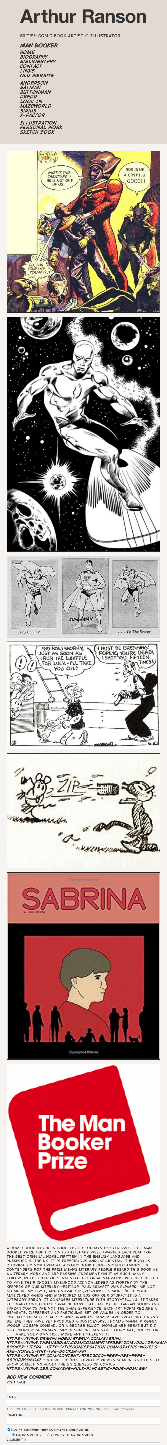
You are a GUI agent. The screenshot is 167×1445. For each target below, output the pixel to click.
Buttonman (35, 92)
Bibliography (38, 61)
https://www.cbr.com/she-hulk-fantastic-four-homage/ (77, 1368)
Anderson (34, 83)
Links (27, 71)
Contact (31, 66)
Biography (34, 57)
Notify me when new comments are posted (48, 1429)
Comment (15, 1439)
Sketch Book (37, 132)
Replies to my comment (70, 1435)
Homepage (16, 1414)
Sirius (28, 111)
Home (27, 52)
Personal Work (41, 127)
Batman (30, 87)
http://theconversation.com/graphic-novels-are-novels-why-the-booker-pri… (83, 1349)
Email (11, 1397)
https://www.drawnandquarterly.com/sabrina (64, 1338)
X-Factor (32, 115)
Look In (31, 101)
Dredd (28, 97)
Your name (16, 1382)
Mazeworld (36, 106)
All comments (26, 1435)
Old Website (37, 75)
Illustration (38, 123)
